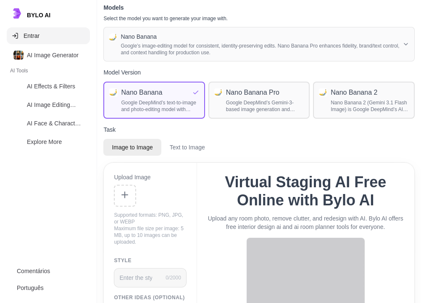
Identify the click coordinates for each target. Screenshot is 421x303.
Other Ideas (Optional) (149, 297)
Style (123, 260)
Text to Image (187, 147)
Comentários (33, 271)
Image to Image (132, 147)
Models (113, 7)
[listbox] (48, 100)
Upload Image (132, 177)
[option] (48, 55)
